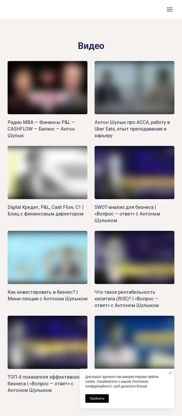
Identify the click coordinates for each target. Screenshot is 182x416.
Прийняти (97, 398)
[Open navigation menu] (169, 9)
